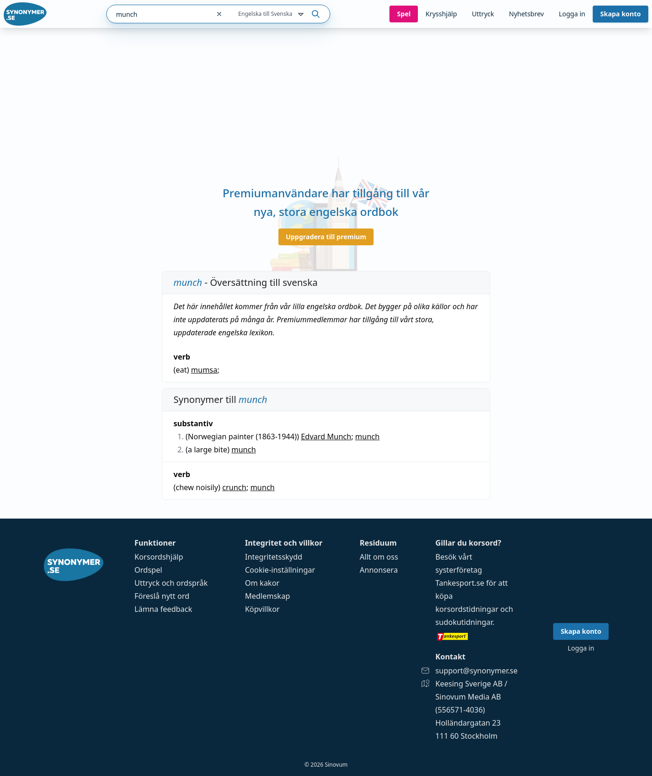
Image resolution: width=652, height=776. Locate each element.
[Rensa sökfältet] (219, 14)
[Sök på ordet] (315, 14)
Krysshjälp (441, 13)
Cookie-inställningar (280, 570)
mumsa (204, 370)
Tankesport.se (460, 583)
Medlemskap (267, 596)
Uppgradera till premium (326, 236)
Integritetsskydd (273, 557)
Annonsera (379, 570)
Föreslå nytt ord (161, 596)
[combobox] (158, 14)
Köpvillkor (262, 609)
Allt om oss (379, 557)
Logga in (572, 13)
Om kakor (262, 583)
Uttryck (483, 13)
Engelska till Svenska (271, 14)
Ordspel (148, 570)
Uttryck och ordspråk (171, 583)
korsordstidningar (467, 609)
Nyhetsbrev (526, 13)
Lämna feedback (163, 609)
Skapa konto (620, 13)
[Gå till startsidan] (25, 14)
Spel (403, 13)
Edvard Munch (326, 436)
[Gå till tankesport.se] (477, 636)
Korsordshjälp (158, 557)
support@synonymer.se (477, 670)
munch (367, 436)
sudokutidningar (464, 622)
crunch (234, 487)
